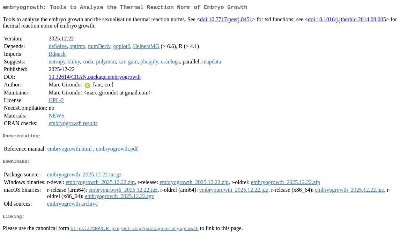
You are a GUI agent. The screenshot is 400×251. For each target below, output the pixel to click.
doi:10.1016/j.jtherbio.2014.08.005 (347, 21)
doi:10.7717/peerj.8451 (226, 21)
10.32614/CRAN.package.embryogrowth (95, 78)
